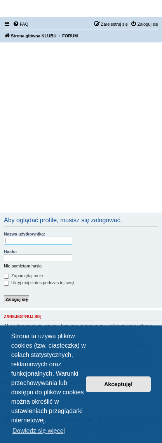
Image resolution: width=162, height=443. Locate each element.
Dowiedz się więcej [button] (38, 430)
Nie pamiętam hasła (23, 266)
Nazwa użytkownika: (24, 234)
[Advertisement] (81, 127)
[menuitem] (20, 24)
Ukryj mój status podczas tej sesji (39, 282)
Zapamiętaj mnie (23, 275)
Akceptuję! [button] (118, 384)
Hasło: (10, 251)
